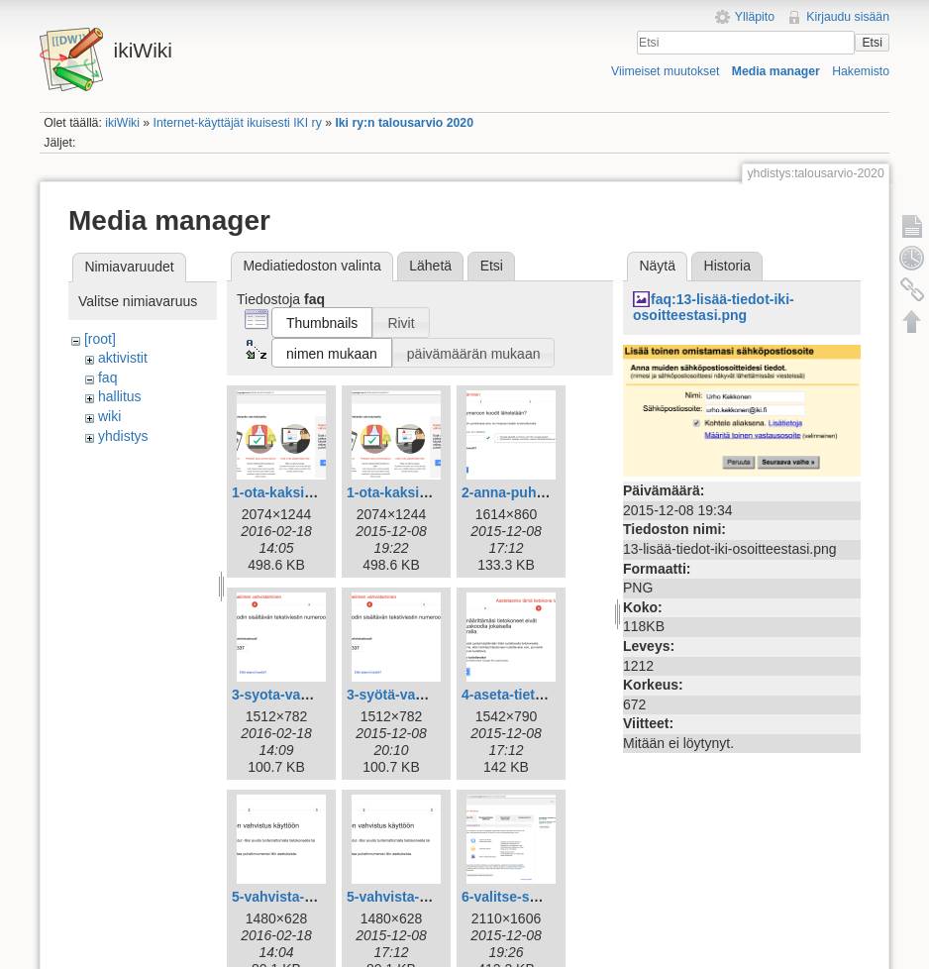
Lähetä (430, 265)
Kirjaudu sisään (847, 17)
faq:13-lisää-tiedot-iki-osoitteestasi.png (713, 307)
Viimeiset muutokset (665, 71)
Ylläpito (754, 17)
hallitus (120, 396)
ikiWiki (122, 123)
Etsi (871, 43)
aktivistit (123, 358)
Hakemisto (860, 71)
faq (107, 377)
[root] (100, 339)
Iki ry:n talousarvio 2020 (404, 123)
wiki (109, 416)
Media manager (776, 71)
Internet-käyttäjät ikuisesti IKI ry (238, 123)
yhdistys (123, 436)
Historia (727, 265)
